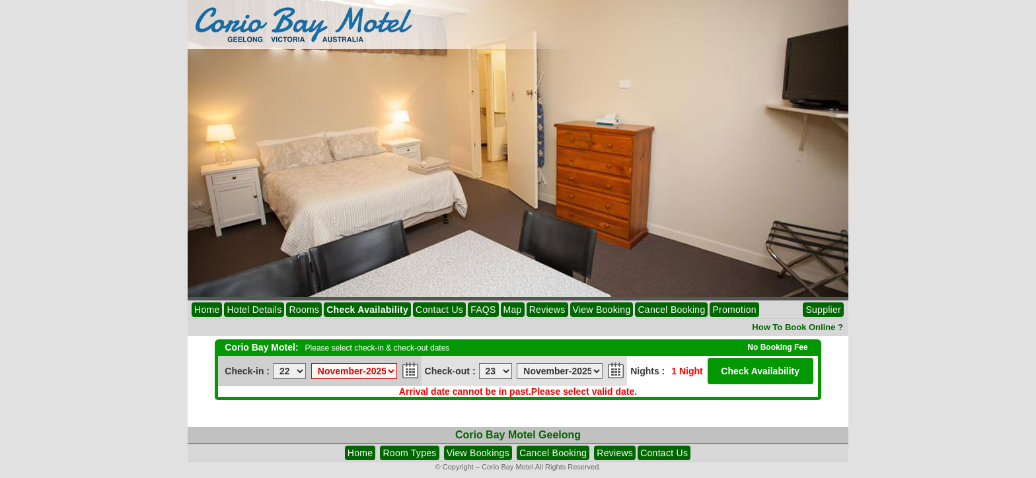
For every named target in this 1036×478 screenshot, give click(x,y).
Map (512, 309)
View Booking (602, 309)
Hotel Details (254, 309)
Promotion (734, 309)
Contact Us (439, 309)
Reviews (547, 309)
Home (206, 309)
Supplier (823, 309)
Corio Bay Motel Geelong (518, 434)
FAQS (483, 309)
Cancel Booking (671, 309)
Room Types (409, 453)
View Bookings (478, 453)
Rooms (304, 309)
